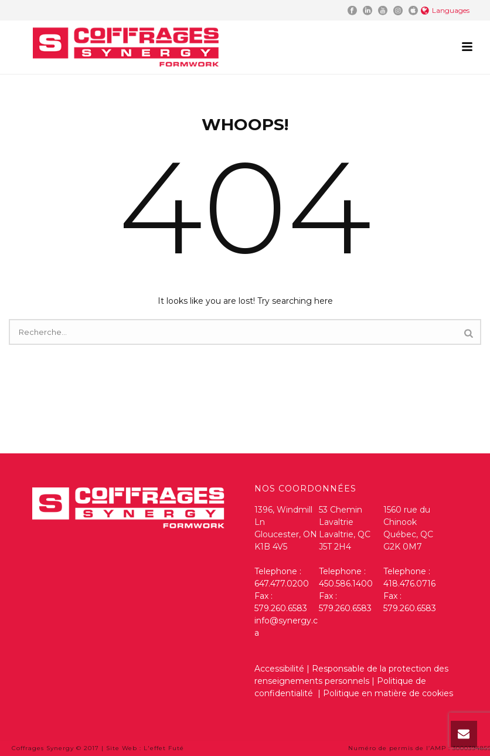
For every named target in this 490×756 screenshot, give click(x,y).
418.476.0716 (409, 583)
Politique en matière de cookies (388, 693)
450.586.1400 (346, 583)
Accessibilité (279, 668)
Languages (445, 10)
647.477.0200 (281, 583)
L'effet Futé (164, 748)
